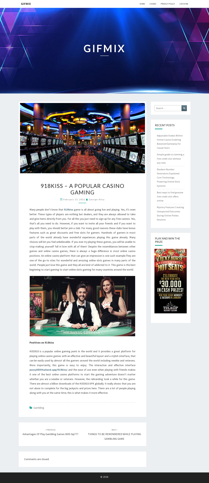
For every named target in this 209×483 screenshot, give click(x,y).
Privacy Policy (168, 3)
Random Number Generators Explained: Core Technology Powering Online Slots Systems (168, 177)
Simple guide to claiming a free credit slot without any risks (170, 158)
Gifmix (26, 4)
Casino (152, 3)
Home (142, 3)
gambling (38, 407)
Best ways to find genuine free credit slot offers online (170, 196)
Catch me (183, 3)
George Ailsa (97, 199)
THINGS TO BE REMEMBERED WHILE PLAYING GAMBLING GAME (114, 434)
